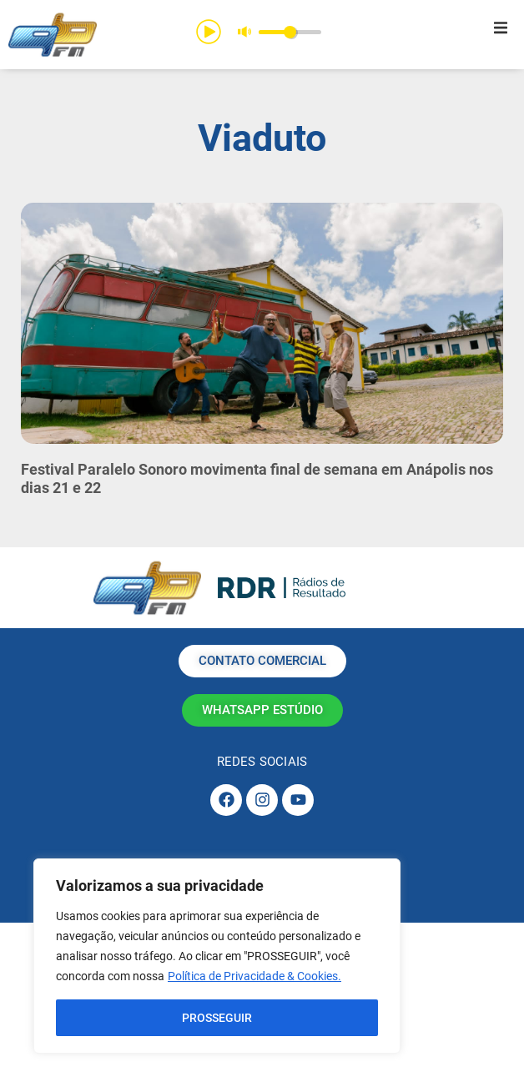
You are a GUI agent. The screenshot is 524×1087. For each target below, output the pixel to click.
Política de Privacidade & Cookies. (254, 976)
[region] (217, 956)
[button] (501, 28)
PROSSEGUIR (217, 1017)
